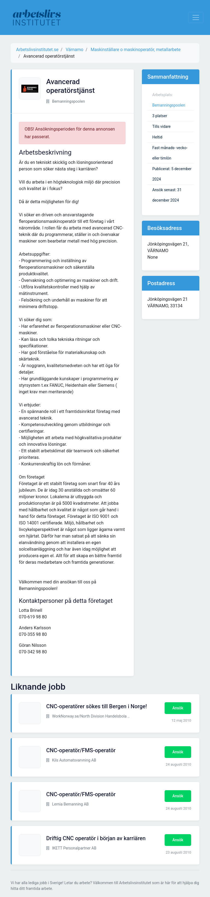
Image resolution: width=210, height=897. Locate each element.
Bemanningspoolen (168, 105)
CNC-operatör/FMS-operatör (81, 750)
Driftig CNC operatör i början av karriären (95, 838)
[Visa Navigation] (195, 17)
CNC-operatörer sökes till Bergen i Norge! (96, 706)
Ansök (178, 708)
